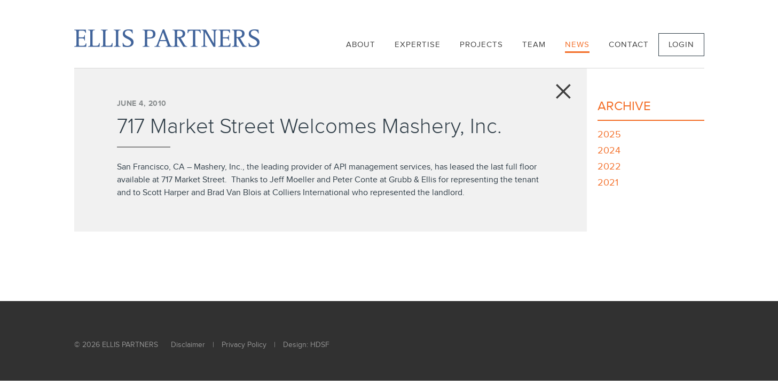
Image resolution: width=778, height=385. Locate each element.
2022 (609, 166)
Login (681, 44)
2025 (609, 134)
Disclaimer (188, 345)
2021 (608, 182)
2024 (609, 150)
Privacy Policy (244, 345)
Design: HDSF (306, 345)
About (360, 44)
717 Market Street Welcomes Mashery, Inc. (309, 126)
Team (534, 44)
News (577, 44)
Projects (481, 44)
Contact (629, 44)
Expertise (418, 44)
